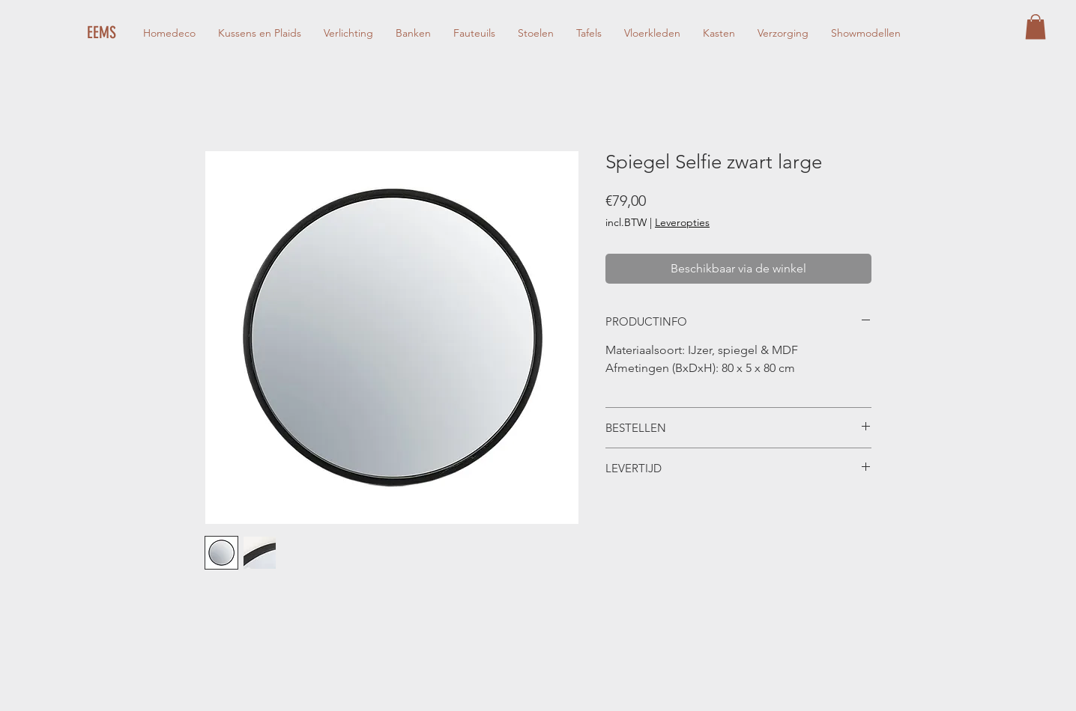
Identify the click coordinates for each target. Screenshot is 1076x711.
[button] (1035, 26)
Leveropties (682, 222)
